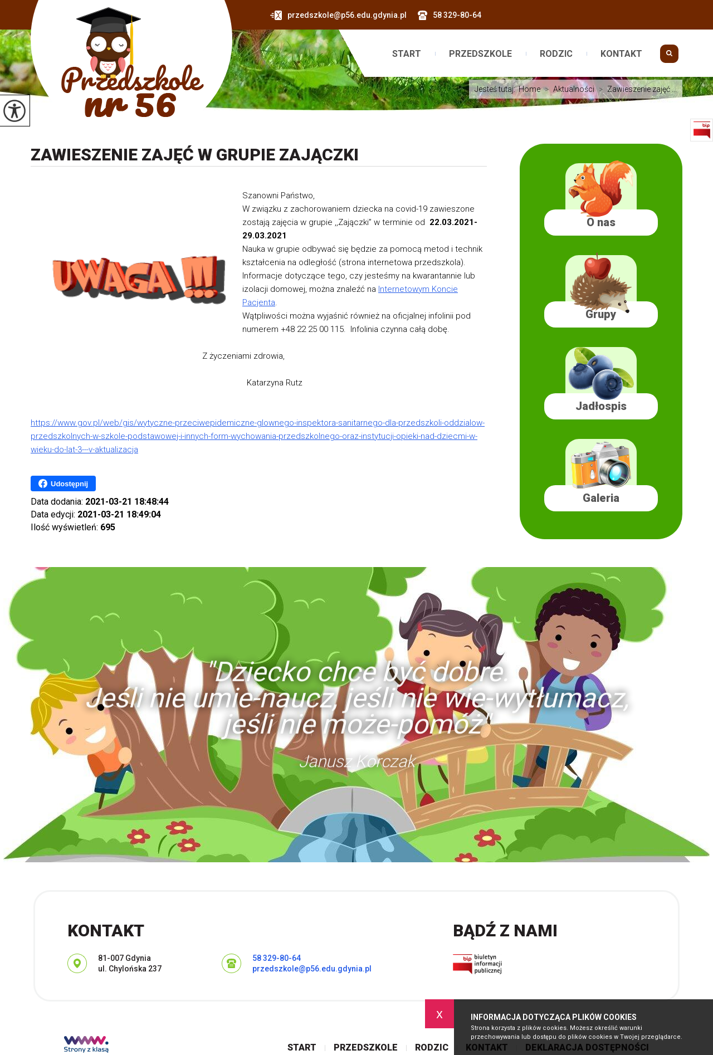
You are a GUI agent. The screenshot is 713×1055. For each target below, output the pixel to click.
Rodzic (556, 54)
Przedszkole (480, 54)
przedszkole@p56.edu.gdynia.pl (338, 15)
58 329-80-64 (449, 15)
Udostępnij (63, 483)
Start (406, 54)
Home (529, 89)
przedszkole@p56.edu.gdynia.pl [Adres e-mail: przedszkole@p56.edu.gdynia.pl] (312, 968)
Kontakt (621, 54)
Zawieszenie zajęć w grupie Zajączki (195, 154)
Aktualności (567, 89)
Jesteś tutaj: (497, 89)
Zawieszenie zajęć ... (635, 89)
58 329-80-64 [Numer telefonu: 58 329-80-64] (276, 958)
